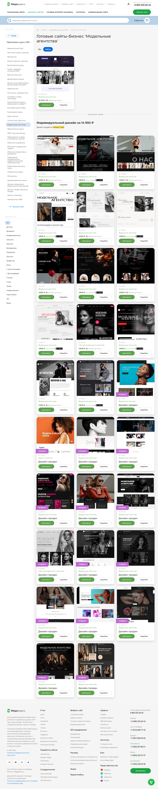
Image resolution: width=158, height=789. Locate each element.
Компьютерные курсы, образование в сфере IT (16, 103)
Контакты (43, 731)
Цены (42, 714)
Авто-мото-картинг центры (18, 52)
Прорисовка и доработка (109, 747)
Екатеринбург (135, 761)
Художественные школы (17, 180)
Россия (104, 780)
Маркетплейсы (77, 774)
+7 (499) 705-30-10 (138, 721)
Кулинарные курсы (15, 112)
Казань (132, 752)
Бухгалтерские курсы (15, 65)
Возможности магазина (48, 741)
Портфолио (10, 252)
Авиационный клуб (15, 48)
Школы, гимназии (14, 195)
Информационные (13, 235)
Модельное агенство (127, 401)
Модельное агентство (47, 97)
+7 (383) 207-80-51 (138, 746)
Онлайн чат (104, 724)
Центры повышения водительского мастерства (17, 185)
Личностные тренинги (16, 120)
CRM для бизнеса (106, 721)
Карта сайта (11, 755)
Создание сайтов (51, 4)
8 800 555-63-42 (142, 5)
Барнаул (133, 735)
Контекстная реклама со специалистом (84, 757)
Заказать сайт (142, 12)
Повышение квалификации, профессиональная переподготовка (15, 160)
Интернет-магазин (46, 764)
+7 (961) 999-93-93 (138, 738)
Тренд (8, 286)
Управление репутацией (78, 744)
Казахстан (105, 773)
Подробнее (63, 105)
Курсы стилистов (45, 458)
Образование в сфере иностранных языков (16, 138)
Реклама (99, 4)
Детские (9, 227)
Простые (9, 256)
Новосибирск (135, 744)
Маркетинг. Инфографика (109, 757)
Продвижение (75, 734)
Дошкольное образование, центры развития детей (18, 84)
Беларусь (105, 770)
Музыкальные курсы (15, 129)
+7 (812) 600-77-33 (138, 730)
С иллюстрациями (13, 269)
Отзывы (43, 728)
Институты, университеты (17, 93)
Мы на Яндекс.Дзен (107, 760)
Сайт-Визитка (45, 754)
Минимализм (11, 248)
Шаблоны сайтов (36, 12)
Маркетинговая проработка (80, 741)
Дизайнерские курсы (15, 79)
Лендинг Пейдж (45, 757)
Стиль (8, 282)
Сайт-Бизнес (44, 761)
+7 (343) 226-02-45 (138, 764)
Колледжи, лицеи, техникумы (14, 98)
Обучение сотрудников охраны (16, 147)
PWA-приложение (106, 735)
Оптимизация (75, 737)
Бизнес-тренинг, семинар (17, 61)
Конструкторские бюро (16, 108)
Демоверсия (46, 105)
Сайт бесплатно (45, 780)
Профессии (10, 261)
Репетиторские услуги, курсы (16, 167)
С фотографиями (12, 273)
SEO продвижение (78, 730)
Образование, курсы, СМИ (18, 42)
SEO (91, 4)
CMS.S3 (42, 724)
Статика (9, 278)
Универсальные (12, 290)
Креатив (9, 244)
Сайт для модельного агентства (91, 345)
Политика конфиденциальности (18, 753)
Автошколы (12, 57)
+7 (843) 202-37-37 (138, 755)
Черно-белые (11, 295)
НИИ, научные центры (16, 133)
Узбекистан (106, 777)
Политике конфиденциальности (18, 781)
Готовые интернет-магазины (60, 12)
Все (7, 223)
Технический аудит (77, 747)
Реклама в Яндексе (106, 718)
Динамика (10, 231)
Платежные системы (47, 745)
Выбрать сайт (67, 4)
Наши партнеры (46, 774)
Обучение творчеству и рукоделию (16, 153)
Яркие (8, 303)
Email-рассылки (105, 728)
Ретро (8, 265)
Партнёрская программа (49, 777)
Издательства (12, 88)
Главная (103, 714)
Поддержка (44, 735)
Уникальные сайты (16, 12)
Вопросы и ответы (46, 738)
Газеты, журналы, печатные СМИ (14, 70)
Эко (7, 299)
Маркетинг (81, 4)
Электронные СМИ (14, 199)
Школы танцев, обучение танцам (17, 190)
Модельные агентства (16, 125)
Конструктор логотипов (108, 731)
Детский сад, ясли (14, 75)
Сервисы (111, 4)
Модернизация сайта (98, 12)
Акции (73, 769)
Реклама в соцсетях (77, 764)
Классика (9, 240)
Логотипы (80, 12)
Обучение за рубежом (16, 143)
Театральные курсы (15, 172)
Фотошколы (12, 176)
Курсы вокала (12, 116)
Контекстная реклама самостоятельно (83, 760)
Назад (12, 35)
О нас (42, 718)
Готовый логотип (106, 744)
